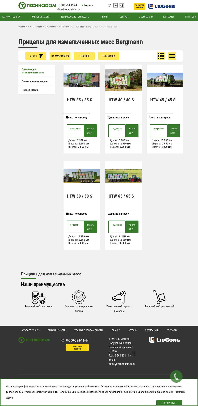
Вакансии (190, 16)
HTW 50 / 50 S (79, 196)
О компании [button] (145, 16)
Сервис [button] (123, 16)
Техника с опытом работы (75, 16)
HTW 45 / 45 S (162, 99)
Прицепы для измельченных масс (33, 71)
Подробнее (75, 128)
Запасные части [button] (40, 16)
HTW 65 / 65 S (121, 196)
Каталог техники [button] (11, 16)
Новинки (84, 56)
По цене (36, 56)
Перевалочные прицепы (35, 81)
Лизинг (105, 16)
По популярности (60, 56)
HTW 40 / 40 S (121, 99)
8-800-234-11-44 (77, 340)
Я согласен (169, 402)
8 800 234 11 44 (68, 5)
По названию (108, 56)
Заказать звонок (139, 6)
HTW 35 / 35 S (79, 99)
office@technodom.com (69, 9)
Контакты (168, 16)
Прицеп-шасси (30, 90)
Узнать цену (90, 130)
